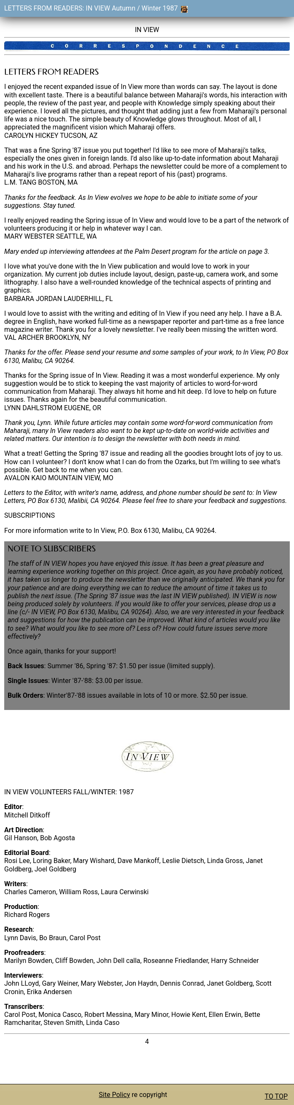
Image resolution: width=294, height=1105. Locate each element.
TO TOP (276, 1096)
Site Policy (114, 1095)
